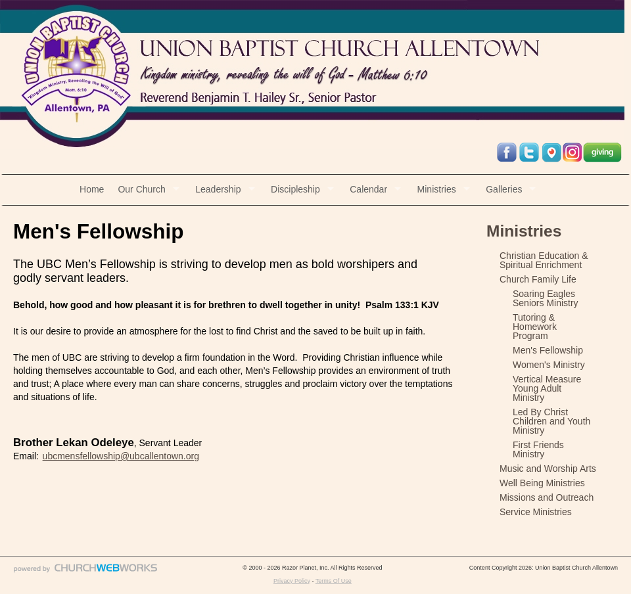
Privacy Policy (291, 581)
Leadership (218, 189)
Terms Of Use (334, 581)
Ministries (436, 189)
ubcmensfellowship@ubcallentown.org (121, 456)
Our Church (141, 189)
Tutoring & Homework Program (535, 326)
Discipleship (295, 189)
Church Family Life (538, 279)
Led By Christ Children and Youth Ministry (551, 421)
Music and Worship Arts (548, 468)
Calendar (368, 189)
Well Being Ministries (542, 483)
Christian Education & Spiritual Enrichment (544, 260)
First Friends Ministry (538, 449)
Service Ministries (536, 512)
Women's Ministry (549, 364)
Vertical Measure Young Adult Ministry (547, 388)
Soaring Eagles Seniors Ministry (545, 298)
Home (92, 189)
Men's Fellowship (548, 350)
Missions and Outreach (547, 497)
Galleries (504, 189)
